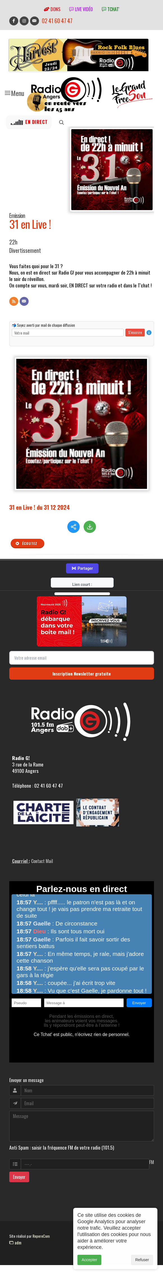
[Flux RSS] (13, 301)
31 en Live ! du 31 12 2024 (39, 507)
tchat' (110, 9)
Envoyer (19, 1181)
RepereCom (41, 1241)
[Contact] (24, 301)
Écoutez (26, 543)
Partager (82, 573)
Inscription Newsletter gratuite (81, 678)
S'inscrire (135, 332)
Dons (52, 9)
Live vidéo (81, 9)
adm (15, 1247)
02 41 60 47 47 (57, 21)
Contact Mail (42, 865)
